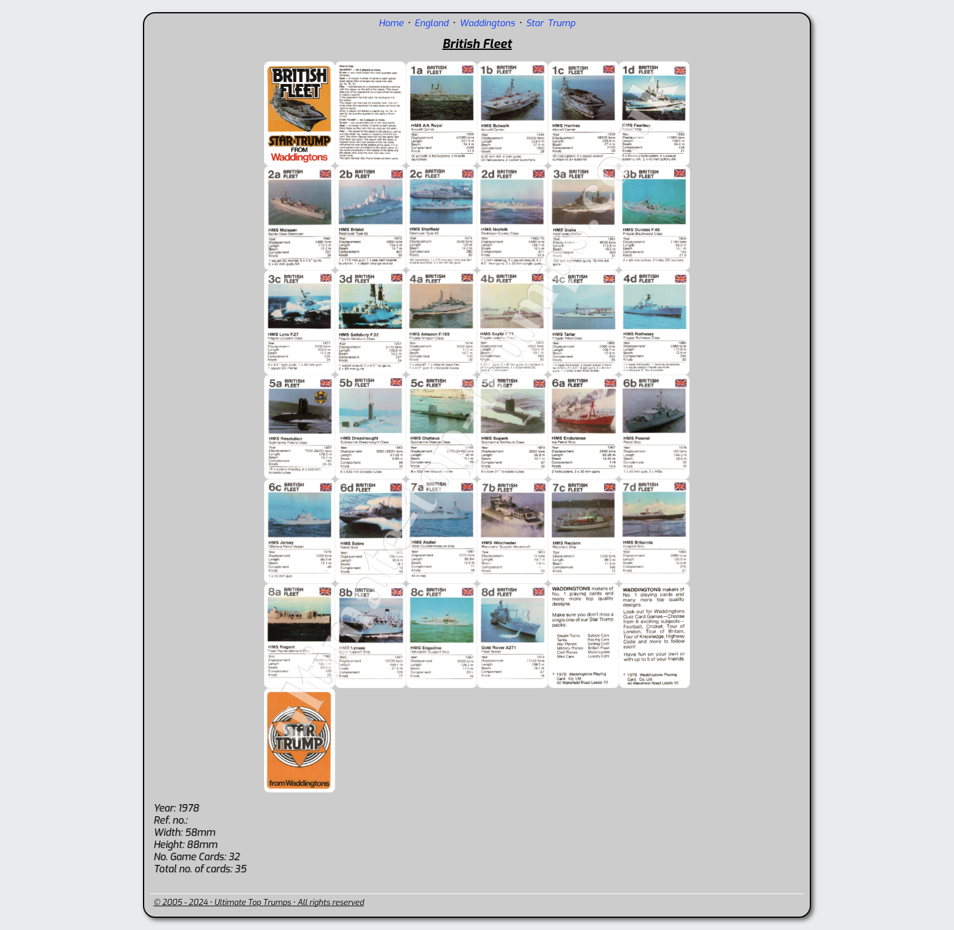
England (431, 23)
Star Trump (550, 23)
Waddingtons (487, 23)
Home (390, 23)
